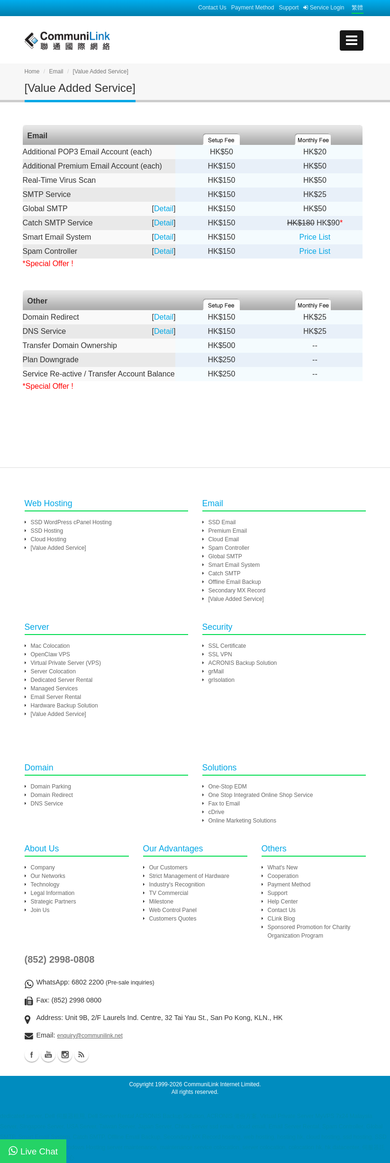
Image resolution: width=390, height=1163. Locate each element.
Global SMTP (225, 556)
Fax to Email (224, 803)
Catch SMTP (225, 573)
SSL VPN (220, 654)
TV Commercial (169, 893)
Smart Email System (234, 565)
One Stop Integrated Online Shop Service (261, 795)
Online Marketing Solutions (242, 820)
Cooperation (283, 876)
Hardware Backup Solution (64, 705)
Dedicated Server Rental (62, 680)
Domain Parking (51, 786)
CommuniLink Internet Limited (221, 1084)
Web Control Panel (173, 910)
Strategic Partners (53, 901)
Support (289, 7)
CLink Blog (281, 918)
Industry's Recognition (177, 884)
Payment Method (252, 7)
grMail (216, 671)
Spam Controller (229, 548)
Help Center (283, 901)
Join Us (40, 910)
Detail (163, 209)
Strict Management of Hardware (189, 876)
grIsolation (222, 680)
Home (32, 71)
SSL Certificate (227, 646)
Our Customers (168, 867)
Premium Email (228, 531)
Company (43, 867)
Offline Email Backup (235, 582)
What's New (283, 867)
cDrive (217, 812)
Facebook (32, 1054)
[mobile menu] (351, 40)
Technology (45, 884)
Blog (81, 1054)
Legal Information (53, 893)
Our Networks (48, 876)
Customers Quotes (173, 918)
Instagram (65, 1054)
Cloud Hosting (48, 539)
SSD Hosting (47, 531)
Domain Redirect (52, 795)
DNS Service (47, 803)
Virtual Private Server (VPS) (66, 663)
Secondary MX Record (237, 590)
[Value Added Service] (58, 548)
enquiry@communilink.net (89, 1035)
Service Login (323, 7)
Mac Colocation (50, 646)
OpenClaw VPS (50, 654)
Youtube (48, 1054)
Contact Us (212, 7)
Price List (315, 237)
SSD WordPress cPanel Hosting (71, 522)
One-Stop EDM (228, 786)
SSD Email (222, 522)
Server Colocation (53, 671)
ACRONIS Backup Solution (243, 663)
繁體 (357, 7)
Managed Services (54, 688)
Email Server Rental (56, 697)
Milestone (161, 901)
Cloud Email (224, 539)
